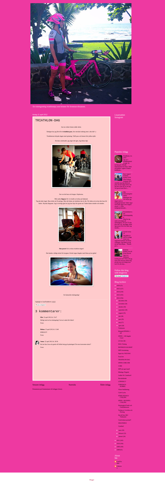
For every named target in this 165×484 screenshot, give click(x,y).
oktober (121, 307)
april (120, 325)
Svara (42, 323)
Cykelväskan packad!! (124, 420)
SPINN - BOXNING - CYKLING (124, 401)
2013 (118, 295)
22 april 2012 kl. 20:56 (51, 341)
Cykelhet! (121, 426)
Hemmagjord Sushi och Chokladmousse (125, 406)
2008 (118, 450)
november (122, 304)
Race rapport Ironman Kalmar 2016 (127, 175)
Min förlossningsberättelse (127, 193)
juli (120, 316)
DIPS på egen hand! (124, 369)
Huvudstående (122, 378)
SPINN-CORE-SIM (124, 363)
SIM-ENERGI (122, 423)
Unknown (119, 467)
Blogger (91, 480)
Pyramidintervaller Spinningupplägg (127, 214)
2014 (118, 292)
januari (121, 436)
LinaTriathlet (119, 462)
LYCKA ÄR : (122, 341)
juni (120, 319)
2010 (118, 443)
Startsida (72, 385)
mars (120, 430)
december (122, 301)
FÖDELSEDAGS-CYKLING (123, 396)
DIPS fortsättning (123, 350)
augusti (121, 313)
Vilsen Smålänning (123, 389)
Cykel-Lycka (122, 392)
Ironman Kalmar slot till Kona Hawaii (127, 251)
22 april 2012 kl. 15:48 (52, 329)
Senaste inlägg (38, 385)
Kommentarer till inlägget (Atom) (52, 389)
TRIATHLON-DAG (124, 359)
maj (120, 322)
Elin (41, 317)
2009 (118, 447)
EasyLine (121, 356)
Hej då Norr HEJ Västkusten (123, 416)
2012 (118, 298)
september (122, 310)
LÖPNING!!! (122, 381)
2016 (118, 285)
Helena (42, 329)
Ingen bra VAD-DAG (124, 353)
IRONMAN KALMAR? (125, 347)
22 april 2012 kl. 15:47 (50, 317)
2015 (118, 289)
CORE (120, 366)
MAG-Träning (122, 344)
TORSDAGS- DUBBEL (122, 385)
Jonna (42, 341)
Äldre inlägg (105, 385)
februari (121, 433)
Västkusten (121, 328)
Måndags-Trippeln (123, 372)
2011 (118, 440)
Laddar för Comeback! (124, 375)
